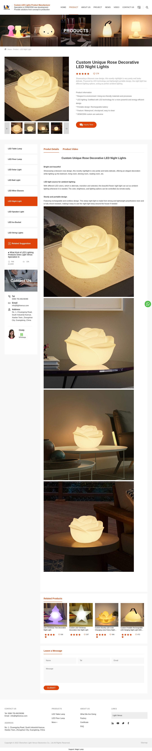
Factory (83, 718)
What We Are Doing (88, 714)
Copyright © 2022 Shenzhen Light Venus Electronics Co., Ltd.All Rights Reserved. (37, 743)
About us (85, 7)
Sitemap (144, 743)
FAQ (82, 726)
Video (116, 7)
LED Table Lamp (58, 714)
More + (54, 722)
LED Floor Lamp (58, 718)
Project (98, 7)
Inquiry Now (86, 125)
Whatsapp (22, 336)
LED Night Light (25, 49)
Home (63, 7)
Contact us (128, 7)
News (108, 7)
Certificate (84, 722)
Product (73, 7)
